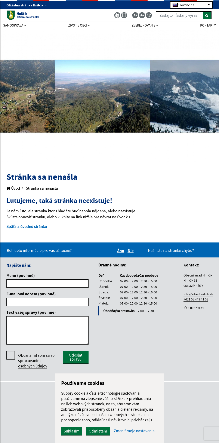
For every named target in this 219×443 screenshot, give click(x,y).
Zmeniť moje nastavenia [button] (134, 431)
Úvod (13, 188)
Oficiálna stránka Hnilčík (26, 5)
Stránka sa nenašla (42, 188)
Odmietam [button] (98, 431)
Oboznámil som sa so (36, 361)
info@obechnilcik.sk (198, 294)
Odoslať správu (75, 357)
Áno (121, 250)
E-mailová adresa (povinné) (31, 293)
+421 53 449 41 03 (195, 299)
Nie (131, 250)
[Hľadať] (207, 15)
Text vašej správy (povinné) (31, 312)
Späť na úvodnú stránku (26, 226)
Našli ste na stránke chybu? (171, 250)
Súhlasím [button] (72, 431)
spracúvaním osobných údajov (32, 363)
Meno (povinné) (20, 275)
